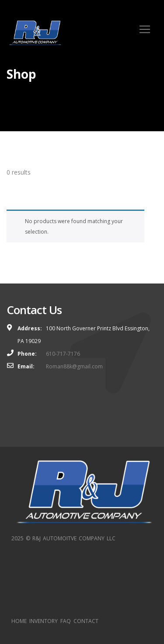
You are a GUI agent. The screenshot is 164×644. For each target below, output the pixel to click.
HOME (19, 621)
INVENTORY (43, 621)
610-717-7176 (63, 353)
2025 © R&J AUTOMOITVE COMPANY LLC (63, 538)
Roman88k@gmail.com (74, 366)
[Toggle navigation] (145, 29)
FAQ (65, 621)
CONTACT (85, 621)
